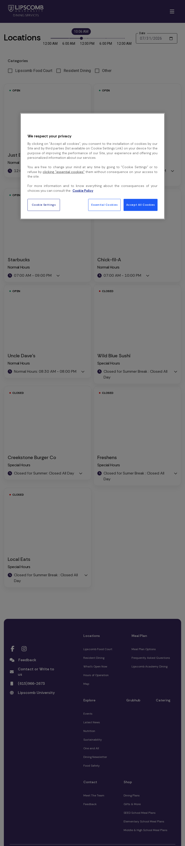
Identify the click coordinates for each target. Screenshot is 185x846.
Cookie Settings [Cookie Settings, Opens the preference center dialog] (44, 205)
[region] (92, 166)
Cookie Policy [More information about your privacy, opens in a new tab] (83, 190)
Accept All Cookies (140, 205)
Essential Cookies (104, 205)
